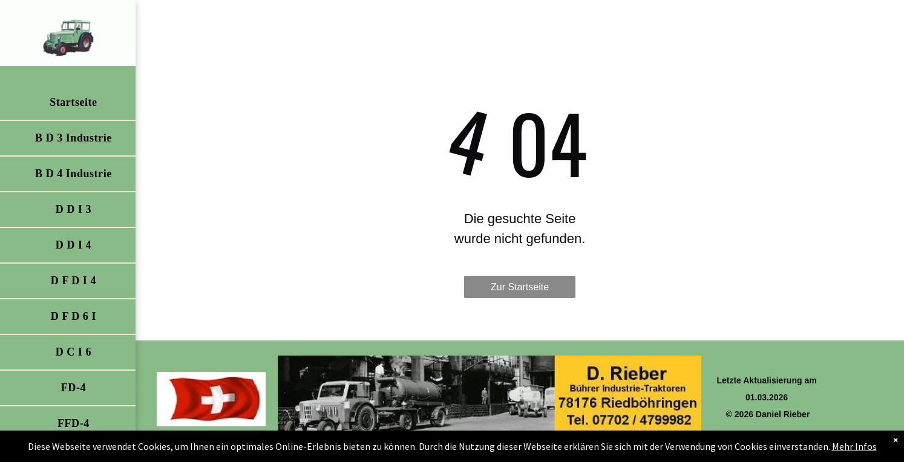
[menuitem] (73, 103)
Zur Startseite (520, 287)
